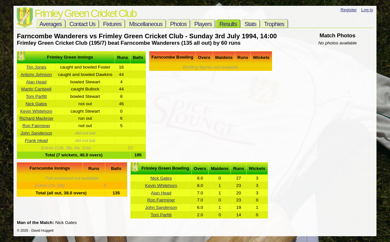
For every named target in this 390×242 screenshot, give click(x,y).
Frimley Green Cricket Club (85, 13)
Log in (367, 9)
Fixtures (112, 24)
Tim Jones (36, 67)
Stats (250, 24)
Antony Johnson (36, 74)
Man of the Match (34, 222)
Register (348, 9)
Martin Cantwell (36, 89)
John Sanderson (36, 133)
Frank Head (36, 140)
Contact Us (82, 24)
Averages (50, 24)
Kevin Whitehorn (36, 111)
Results (228, 24)
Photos (178, 24)
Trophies (274, 24)
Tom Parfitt (36, 96)
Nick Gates (36, 103)
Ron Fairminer (36, 125)
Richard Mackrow (36, 118)
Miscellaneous (145, 24)
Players (203, 24)
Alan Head (36, 81)
